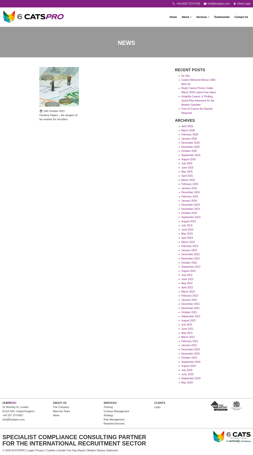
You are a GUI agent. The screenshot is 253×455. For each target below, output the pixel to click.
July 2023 (186, 225)
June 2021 (187, 328)
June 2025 (187, 167)
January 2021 (189, 345)
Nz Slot (185, 75)
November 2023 (190, 209)
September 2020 (190, 362)
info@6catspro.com (13, 419)
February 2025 (189, 184)
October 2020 (189, 357)
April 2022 (187, 287)
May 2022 (187, 283)
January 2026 (189, 138)
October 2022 (189, 262)
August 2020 (188, 366)
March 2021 (188, 337)
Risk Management (114, 419)
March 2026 (188, 130)
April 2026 (187, 126)
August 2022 (188, 271)
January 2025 (189, 188)
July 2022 (186, 275)
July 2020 (186, 370)
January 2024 (189, 200)
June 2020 (187, 374)
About (187, 17)
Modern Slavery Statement (102, 450)
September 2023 (190, 217)
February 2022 (189, 295)
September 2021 (190, 316)
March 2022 (188, 291)
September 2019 (190, 378)
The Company (61, 407)
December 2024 (190, 192)
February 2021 (189, 341)
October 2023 (189, 213)
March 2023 (188, 242)
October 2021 (189, 312)
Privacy (40, 450)
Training (108, 407)
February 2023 (189, 246)
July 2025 (186, 163)
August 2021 (188, 320)
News (56, 415)
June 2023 (187, 229)
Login (157, 407)
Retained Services (114, 423)
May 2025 (187, 171)
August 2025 (188, 159)
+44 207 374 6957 (12, 415)
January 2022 (189, 299)
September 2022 (190, 266)
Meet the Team (61, 411)
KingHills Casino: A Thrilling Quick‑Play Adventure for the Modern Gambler (197, 100)
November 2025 (190, 147)
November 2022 (190, 258)
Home (173, 17)
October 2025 (189, 151)
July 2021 (186, 324)
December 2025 (190, 142)
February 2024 (189, 196)
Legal (30, 450)
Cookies (51, 450)
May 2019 (187, 382)
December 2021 (190, 304)
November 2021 (190, 308)
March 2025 (188, 180)
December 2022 (190, 254)
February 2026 (189, 134)
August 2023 (188, 221)
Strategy (108, 415)
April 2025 (187, 175)
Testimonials (222, 17)
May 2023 (187, 233)
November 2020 (190, 353)
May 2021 (187, 333)
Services (202, 17)
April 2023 (187, 237)
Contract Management (116, 411)
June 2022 (187, 279)
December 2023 (190, 204)
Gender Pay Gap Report (71, 450)
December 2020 (190, 349)
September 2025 (190, 155)
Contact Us (241, 17)
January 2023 (189, 250)
